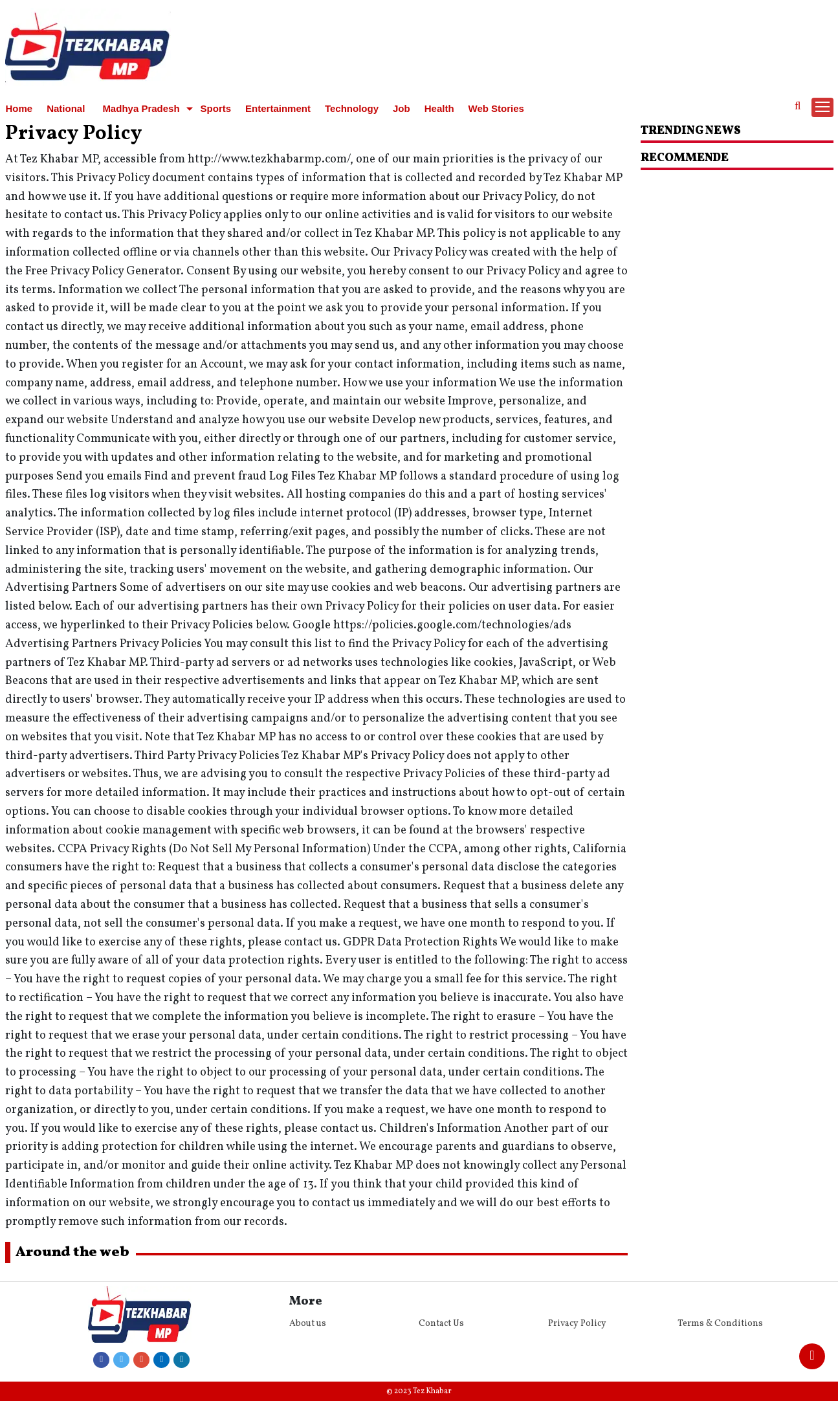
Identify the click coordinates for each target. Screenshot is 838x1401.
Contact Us (441, 1324)
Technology (352, 108)
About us (307, 1324)
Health (439, 108)
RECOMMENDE (685, 158)
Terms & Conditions (720, 1324)
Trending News (691, 131)
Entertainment (278, 108)
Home (19, 108)
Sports (216, 108)
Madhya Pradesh (140, 108)
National (66, 108)
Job (401, 108)
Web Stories (496, 108)
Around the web (72, 1252)
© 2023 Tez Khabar (419, 1391)
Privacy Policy (577, 1324)
